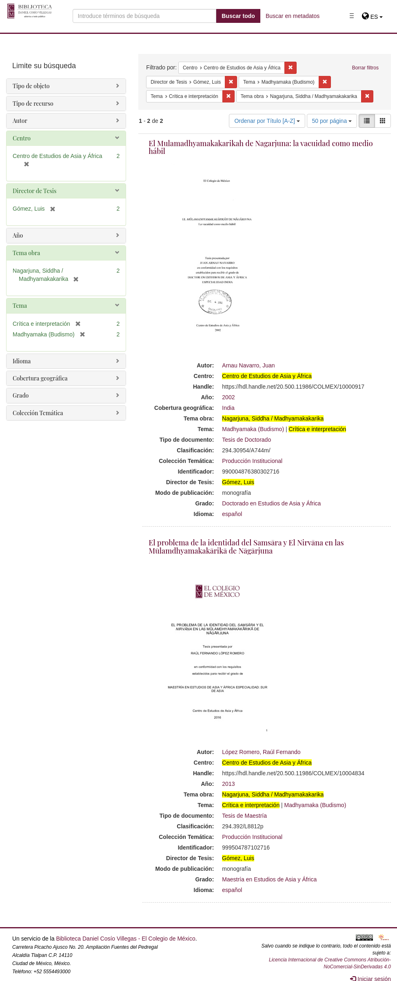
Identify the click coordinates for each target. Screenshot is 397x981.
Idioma (22, 361)
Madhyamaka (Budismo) (253, 429)
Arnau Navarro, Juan (248, 365)
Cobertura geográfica (40, 378)
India (228, 408)
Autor (20, 121)
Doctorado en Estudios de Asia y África (271, 503)
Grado (21, 395)
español (232, 514)
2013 (228, 784)
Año (18, 235)
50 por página (332, 121)
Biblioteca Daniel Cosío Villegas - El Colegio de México (125, 938)
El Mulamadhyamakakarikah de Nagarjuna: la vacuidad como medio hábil (261, 147)
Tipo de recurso (33, 103)
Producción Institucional (252, 461)
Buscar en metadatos (292, 16)
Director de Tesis (34, 191)
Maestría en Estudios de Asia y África (269, 879)
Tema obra (26, 253)
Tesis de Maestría (244, 815)
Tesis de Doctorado (246, 439)
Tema (20, 305)
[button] (372, 17)
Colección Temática (38, 413)
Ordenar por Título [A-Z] (266, 121)
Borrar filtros (365, 68)
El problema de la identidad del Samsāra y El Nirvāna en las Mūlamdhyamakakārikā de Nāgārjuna (246, 547)
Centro (22, 138)
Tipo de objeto (31, 86)
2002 (228, 397)
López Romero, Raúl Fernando (261, 752)
